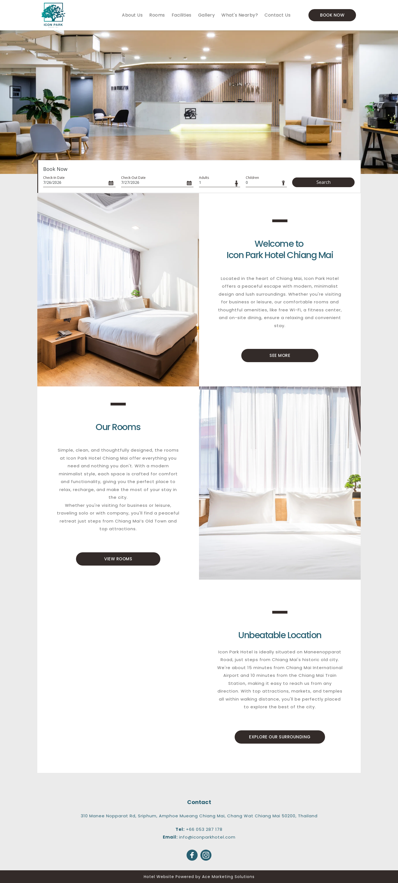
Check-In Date (54, 177)
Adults (204, 177)
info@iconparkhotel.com (207, 837)
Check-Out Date (133, 177)
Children (252, 177)
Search (323, 182)
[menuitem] (132, 15)
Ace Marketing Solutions (228, 876)
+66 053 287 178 (204, 829)
